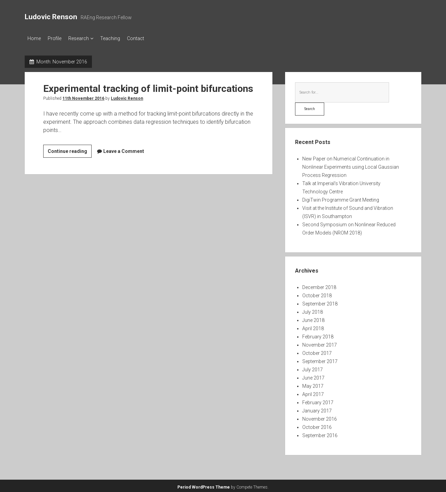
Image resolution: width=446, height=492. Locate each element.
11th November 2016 (83, 96)
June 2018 (313, 318)
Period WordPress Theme (203, 485)
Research (85, 38)
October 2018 (317, 293)
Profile (58, 38)
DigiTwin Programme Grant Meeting (340, 198)
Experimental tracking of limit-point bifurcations (148, 86)
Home (34, 38)
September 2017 (320, 359)
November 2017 (319, 343)
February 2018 (317, 334)
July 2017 (312, 367)
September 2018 (320, 301)
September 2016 (320, 433)
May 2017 (313, 384)
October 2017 (317, 351)
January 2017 (317, 408)
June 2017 (313, 376)
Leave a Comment (123, 149)
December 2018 (319, 285)
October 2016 (317, 425)
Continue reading (70, 150)
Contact (149, 38)
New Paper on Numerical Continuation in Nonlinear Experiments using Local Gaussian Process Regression (350, 165)
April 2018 (313, 326)
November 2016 (319, 417)
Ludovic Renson (51, 17)
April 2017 (313, 392)
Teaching (120, 38)
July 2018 (312, 310)
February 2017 (317, 400)
